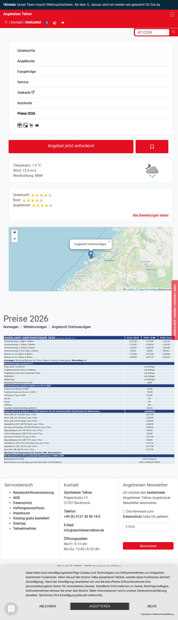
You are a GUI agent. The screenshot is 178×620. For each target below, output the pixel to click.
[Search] (152, 32)
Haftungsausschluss (28, 508)
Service (22, 82)
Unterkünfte (26, 51)
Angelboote (25, 61)
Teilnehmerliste (24, 528)
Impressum (21, 513)
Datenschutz (22, 503)
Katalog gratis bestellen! (31, 518)
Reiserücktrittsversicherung (33, 493)
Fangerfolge (26, 72)
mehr (151, 606)
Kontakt (17, 22)
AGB (16, 498)
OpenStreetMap (148, 289)
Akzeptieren (99, 606)
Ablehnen (47, 606)
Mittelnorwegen (35, 327)
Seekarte (26, 93)
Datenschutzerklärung (163, 614)
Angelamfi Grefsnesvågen (71, 327)
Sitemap (19, 523)
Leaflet (128, 289)
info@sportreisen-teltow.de (84, 530)
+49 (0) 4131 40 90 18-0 (82, 516)
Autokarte (24, 103)
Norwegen (11, 327)
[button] (90, 254)
